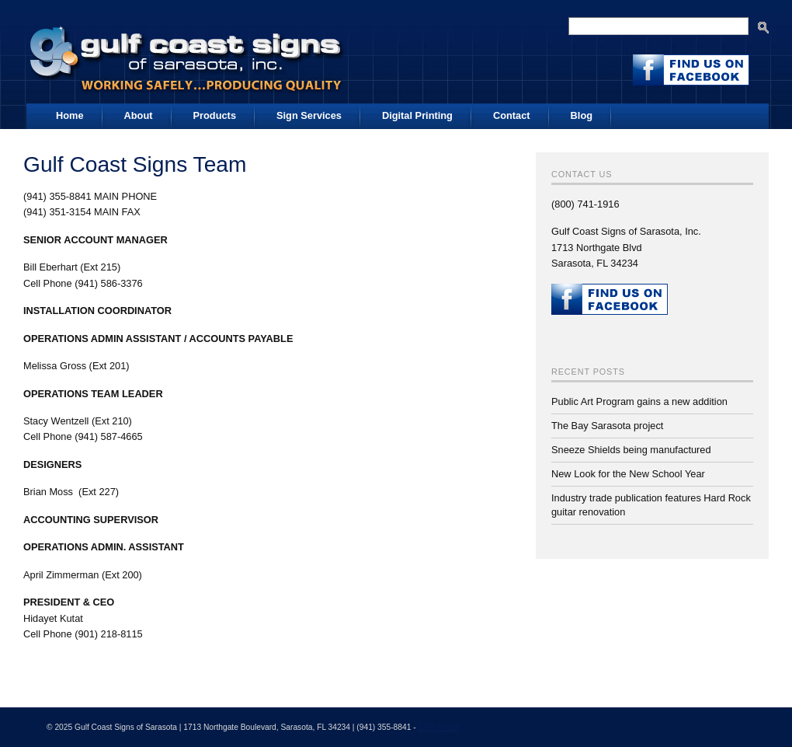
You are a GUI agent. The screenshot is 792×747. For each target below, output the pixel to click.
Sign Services (309, 115)
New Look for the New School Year (628, 474)
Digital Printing (417, 115)
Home (70, 115)
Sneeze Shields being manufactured (631, 450)
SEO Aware (438, 727)
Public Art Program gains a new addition (639, 401)
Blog (581, 115)
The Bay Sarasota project (607, 425)
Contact (511, 115)
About (138, 115)
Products (214, 115)
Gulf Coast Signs (188, 53)
